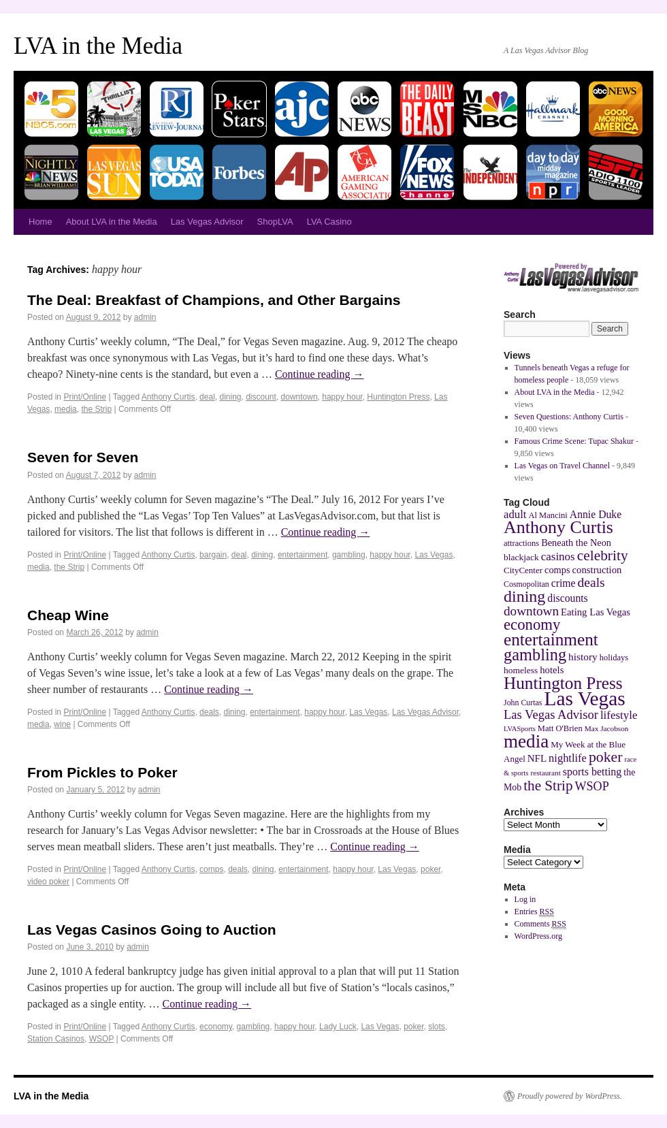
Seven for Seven (82, 457)
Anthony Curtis (168, 397)
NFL (537, 758)
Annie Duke (595, 514)
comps (211, 869)
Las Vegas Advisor (207, 221)
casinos (558, 556)
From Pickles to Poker (102, 772)
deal (207, 397)
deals (209, 712)
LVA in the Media (98, 46)
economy (215, 1026)
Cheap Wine (68, 615)
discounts (567, 598)
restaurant (545, 773)
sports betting (592, 771)
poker (430, 869)
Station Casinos (55, 1039)
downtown (299, 397)
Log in (525, 899)
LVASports (520, 728)
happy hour (342, 397)
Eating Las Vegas (595, 612)
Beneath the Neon (576, 542)
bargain (213, 555)
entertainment (302, 555)
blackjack (521, 557)
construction (597, 569)
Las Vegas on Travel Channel (562, 465)
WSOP (101, 1039)
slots (436, 1026)
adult (515, 514)
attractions (521, 543)
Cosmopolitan (526, 584)
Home (40, 221)
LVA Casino (329, 221)
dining (230, 397)
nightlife (568, 758)
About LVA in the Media (111, 221)
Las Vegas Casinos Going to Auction (151, 929)
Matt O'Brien (560, 728)
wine (62, 724)
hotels (552, 669)
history (583, 656)
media (65, 409)
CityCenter (523, 570)
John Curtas (523, 702)
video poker (48, 881)
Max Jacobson (607, 728)
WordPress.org (538, 936)
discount (261, 397)
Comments (540, 924)
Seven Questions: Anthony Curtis (569, 416)
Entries (534, 912)
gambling (348, 555)
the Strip (96, 409)
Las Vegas (433, 555)
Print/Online (84, 397)
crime (563, 583)
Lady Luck (338, 1026)
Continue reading (319, 374)
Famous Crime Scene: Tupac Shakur (574, 441)
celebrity (602, 555)
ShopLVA (275, 221)
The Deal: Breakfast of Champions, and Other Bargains (213, 300)
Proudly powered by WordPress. (569, 1096)
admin (145, 317)
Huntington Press (398, 397)
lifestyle (619, 715)
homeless (521, 670)
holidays (614, 657)
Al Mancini (547, 515)
